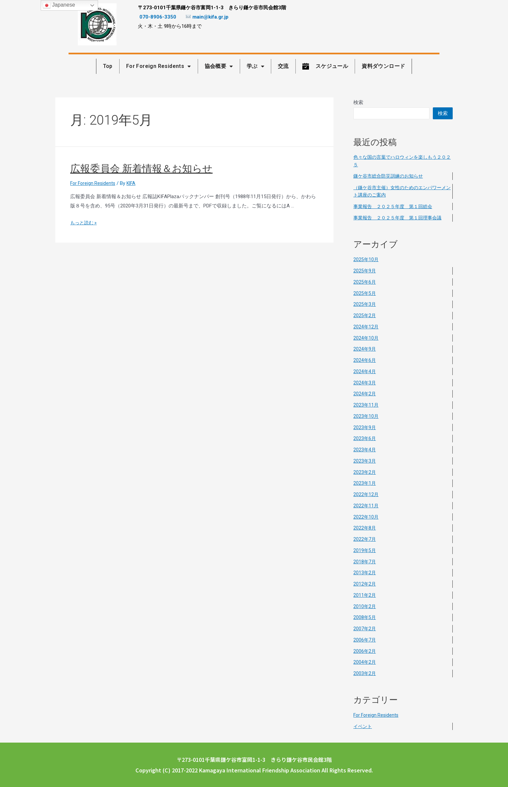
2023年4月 (365, 450)
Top (108, 66)
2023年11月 (366, 405)
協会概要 (219, 66)
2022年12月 (366, 494)
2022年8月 (365, 528)
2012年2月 (365, 584)
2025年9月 (365, 271)
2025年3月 (365, 304)
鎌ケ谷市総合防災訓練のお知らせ (390, 176)
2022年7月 (365, 539)
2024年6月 (365, 360)
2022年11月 (366, 506)
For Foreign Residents (158, 66)
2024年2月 (365, 394)
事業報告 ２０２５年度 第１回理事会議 (400, 218)
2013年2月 (365, 573)
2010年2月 (365, 606)
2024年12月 (366, 327)
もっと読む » (84, 223)
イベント (363, 726)
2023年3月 (365, 461)
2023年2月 (365, 472)
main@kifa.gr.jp (207, 17)
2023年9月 (365, 427)
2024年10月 (366, 338)
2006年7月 (365, 640)
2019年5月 (365, 550)
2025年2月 (365, 315)
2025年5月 (365, 293)
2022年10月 (366, 517)
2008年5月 (365, 617)
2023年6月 (365, 438)
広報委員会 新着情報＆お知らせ (141, 168)
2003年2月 (365, 673)
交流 (283, 66)
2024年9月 (365, 349)
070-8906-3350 (157, 17)
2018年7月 (365, 562)
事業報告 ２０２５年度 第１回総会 (395, 206)
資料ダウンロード (383, 66)
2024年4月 (365, 371)
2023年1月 (365, 483)
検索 (358, 102)
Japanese (59, 5)
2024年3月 (365, 383)
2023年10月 (366, 416)
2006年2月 (365, 651)
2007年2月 (365, 629)
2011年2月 (365, 595)
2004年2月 (365, 662)
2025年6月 (365, 282)
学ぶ (255, 66)
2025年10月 (366, 259)
